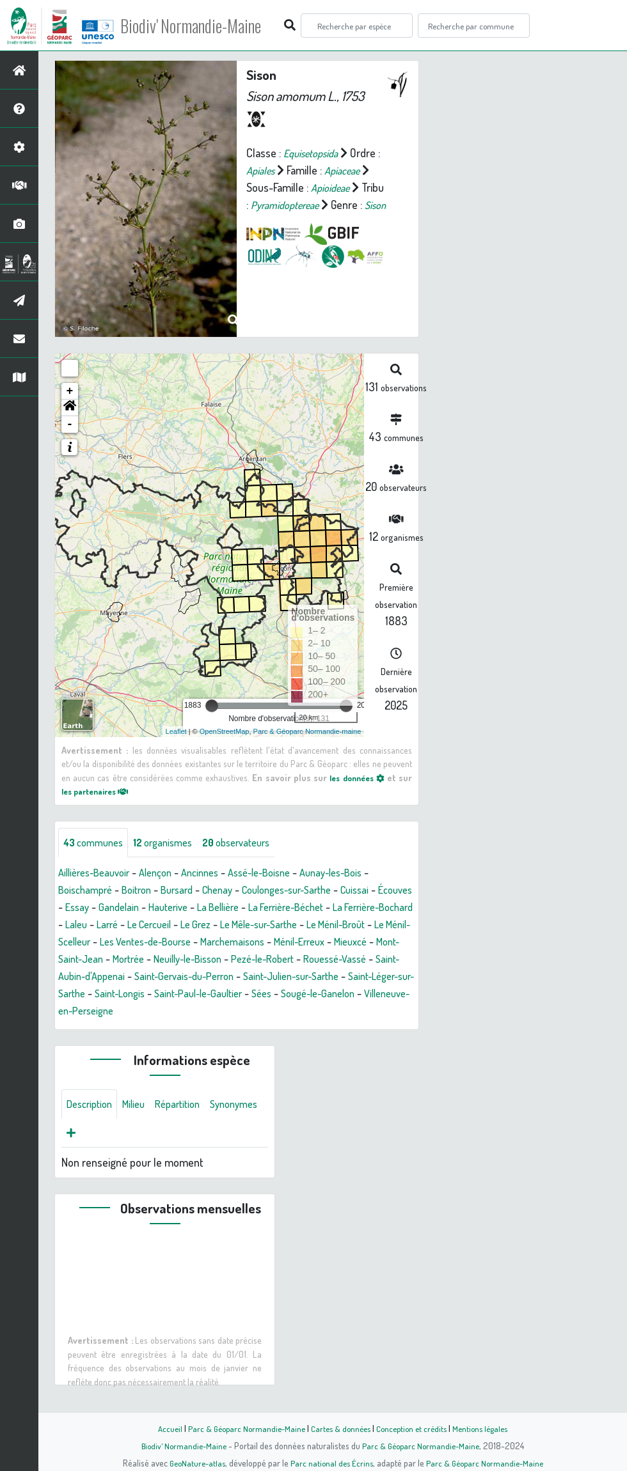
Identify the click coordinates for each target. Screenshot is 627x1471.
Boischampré (88, 891)
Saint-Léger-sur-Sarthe (268, 995)
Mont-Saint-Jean (211, 960)
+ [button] (70, 391)
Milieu (141, 1107)
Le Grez (289, 926)
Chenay (233, 891)
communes (96, 843)
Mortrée (276, 960)
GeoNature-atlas (193, 1462)
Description (92, 1107)
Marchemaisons (372, 943)
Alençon (166, 874)
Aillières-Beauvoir (98, 874)
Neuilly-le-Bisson (343, 960)
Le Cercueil (237, 926)
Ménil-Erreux (87, 960)
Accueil (160, 1428)
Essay (119, 908)
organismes (172, 843)
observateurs (254, 843)
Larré (191, 926)
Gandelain (164, 908)
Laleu (157, 926)
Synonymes (93, 1137)
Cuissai (386, 891)
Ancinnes (214, 874)
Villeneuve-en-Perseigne (347, 1012)
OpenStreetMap (225, 731)
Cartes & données (339, 1428)
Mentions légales (487, 1428)
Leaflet (176, 731)
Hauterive (217, 908)
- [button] (70, 424)
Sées (177, 1012)
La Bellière (272, 908)
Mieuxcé (144, 960)
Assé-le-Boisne (280, 874)
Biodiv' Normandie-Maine (210, 25)
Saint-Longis (358, 995)
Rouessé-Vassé (174, 977)
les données (354, 777)
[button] (69, 408)
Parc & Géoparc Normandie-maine (307, 731)
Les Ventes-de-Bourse (275, 943)
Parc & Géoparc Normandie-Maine (240, 1428)
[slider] (211, 705)
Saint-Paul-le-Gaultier (107, 1012)
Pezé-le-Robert (93, 977)
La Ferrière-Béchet (347, 908)
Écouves (77, 908)
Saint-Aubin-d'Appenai (269, 977)
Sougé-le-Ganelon (239, 1012)
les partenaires (99, 791)
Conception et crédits (414, 1428)
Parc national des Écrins (331, 1462)
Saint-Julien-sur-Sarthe (153, 995)
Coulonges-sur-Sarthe (310, 891)
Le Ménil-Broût (91, 943)
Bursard (188, 891)
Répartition (189, 1107)
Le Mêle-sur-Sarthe (359, 926)
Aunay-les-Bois (360, 874)
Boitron (144, 891)
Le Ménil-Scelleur (174, 943)
